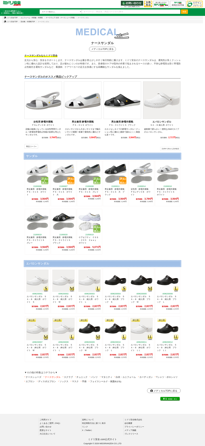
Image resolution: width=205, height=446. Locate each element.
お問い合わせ (45, 426)
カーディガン (145, 376)
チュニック (81, 376)
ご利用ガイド (45, 419)
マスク (75, 381)
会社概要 (128, 423)
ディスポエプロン (46, 381)
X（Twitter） (87, 430)
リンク (85, 426)
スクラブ (68, 376)
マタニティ (106, 376)
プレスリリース (131, 434)
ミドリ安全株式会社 (133, 419)
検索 (184, 12)
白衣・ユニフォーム (125, 376)
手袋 (83, 381)
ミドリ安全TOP (11, 18)
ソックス (63, 381)
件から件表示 (170, 148)
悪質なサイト (45, 430)
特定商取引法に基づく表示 (94, 423)
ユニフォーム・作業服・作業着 (32, 18)
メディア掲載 (130, 430)
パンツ (94, 376)
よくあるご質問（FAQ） (50, 423)
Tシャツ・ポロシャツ (166, 376)
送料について (88, 419)
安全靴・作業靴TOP (28, 22)
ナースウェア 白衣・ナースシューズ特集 (60, 18)
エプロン (29, 381)
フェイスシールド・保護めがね (105, 381)
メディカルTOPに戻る (102, 49)
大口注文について (47, 434)
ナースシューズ (32, 376)
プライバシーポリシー (134, 426)
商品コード (31, 146)
